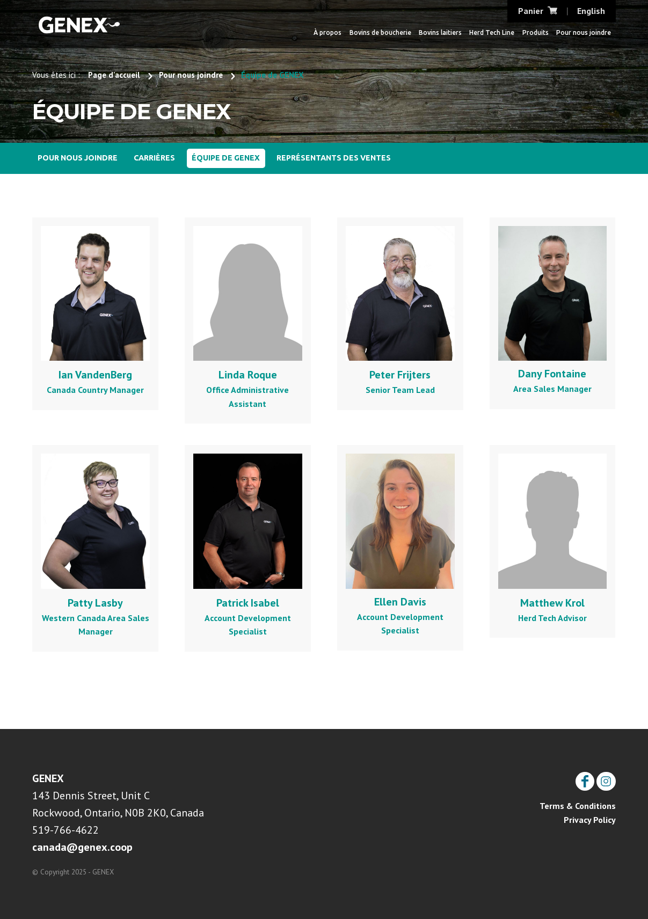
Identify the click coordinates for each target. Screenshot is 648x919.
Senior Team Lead (400, 310)
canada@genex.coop (82, 847)
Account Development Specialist (247, 545)
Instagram (605, 777)
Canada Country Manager (95, 310)
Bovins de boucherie (380, 32)
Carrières (154, 158)
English (591, 10)
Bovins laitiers (440, 32)
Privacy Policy (590, 819)
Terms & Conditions (578, 805)
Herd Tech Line (491, 32)
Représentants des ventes (333, 158)
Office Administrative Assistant (247, 317)
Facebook (585, 777)
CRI (79, 24)
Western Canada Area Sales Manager (95, 545)
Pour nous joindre (583, 32)
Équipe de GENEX (226, 158)
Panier (537, 10)
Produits (535, 32)
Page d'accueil (114, 75)
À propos (327, 32)
